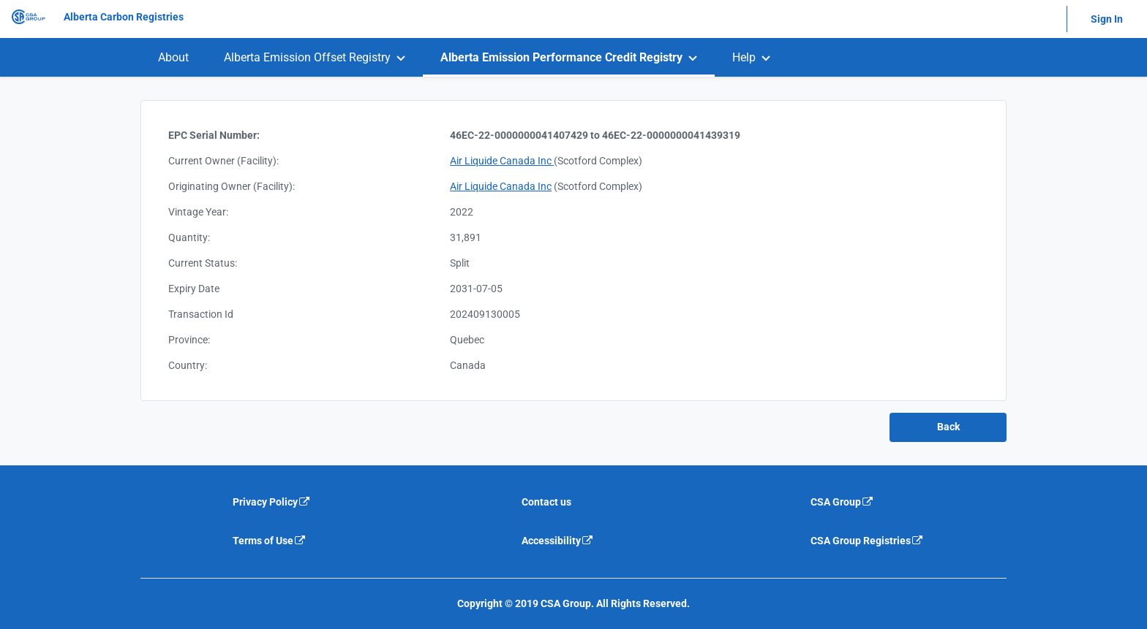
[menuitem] (173, 57)
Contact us (546, 502)
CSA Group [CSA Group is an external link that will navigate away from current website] (842, 502)
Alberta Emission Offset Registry (307, 57)
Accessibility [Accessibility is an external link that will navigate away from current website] (558, 540)
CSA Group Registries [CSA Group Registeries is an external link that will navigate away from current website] (867, 540)
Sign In (1107, 19)
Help (744, 57)
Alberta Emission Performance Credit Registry (561, 57)
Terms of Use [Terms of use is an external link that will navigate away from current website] (270, 540)
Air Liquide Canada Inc (502, 161)
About (173, 57)
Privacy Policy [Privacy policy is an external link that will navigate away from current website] (272, 502)
